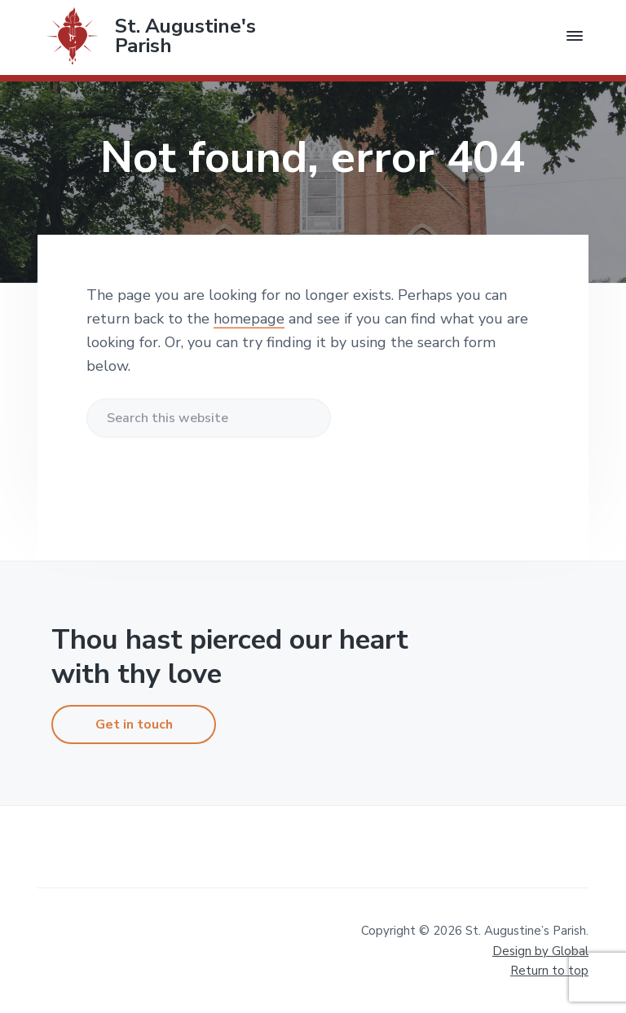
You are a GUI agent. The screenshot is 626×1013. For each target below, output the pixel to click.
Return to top (549, 970)
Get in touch (134, 724)
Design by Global (540, 951)
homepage (249, 318)
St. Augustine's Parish (185, 36)
